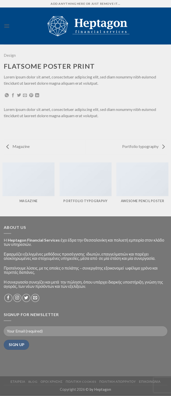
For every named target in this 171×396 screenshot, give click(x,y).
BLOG (32, 382)
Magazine (18, 146)
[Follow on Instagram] (17, 298)
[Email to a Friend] (25, 95)
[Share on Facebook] (13, 95)
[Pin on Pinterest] (31, 95)
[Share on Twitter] (19, 95)
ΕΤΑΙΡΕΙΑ (17, 382)
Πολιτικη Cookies (81, 382)
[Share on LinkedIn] (37, 95)
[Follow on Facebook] (8, 298)
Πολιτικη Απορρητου (117, 382)
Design (10, 55)
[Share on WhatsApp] (7, 95)
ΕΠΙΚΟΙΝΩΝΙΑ (149, 382)
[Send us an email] (35, 298)
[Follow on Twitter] (26, 298)
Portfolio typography (143, 146)
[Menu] (7, 26)
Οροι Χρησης (52, 382)
